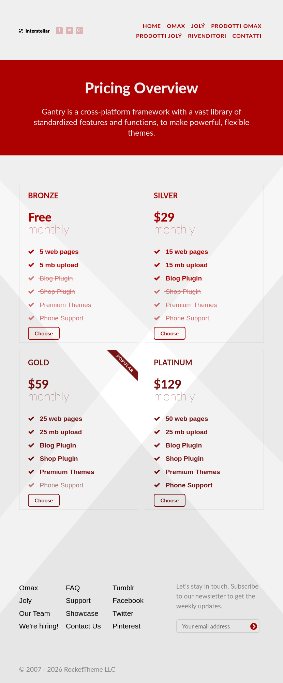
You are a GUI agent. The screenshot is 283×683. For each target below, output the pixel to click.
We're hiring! (39, 626)
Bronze (44, 195)
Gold (39, 362)
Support (78, 600)
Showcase (82, 613)
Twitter (123, 613)
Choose (44, 333)
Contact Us (83, 626)
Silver (166, 195)
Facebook (128, 600)
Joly (25, 600)
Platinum (174, 362)
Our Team (34, 613)
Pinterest (126, 626)
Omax (28, 588)
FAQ (73, 588)
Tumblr (123, 588)
